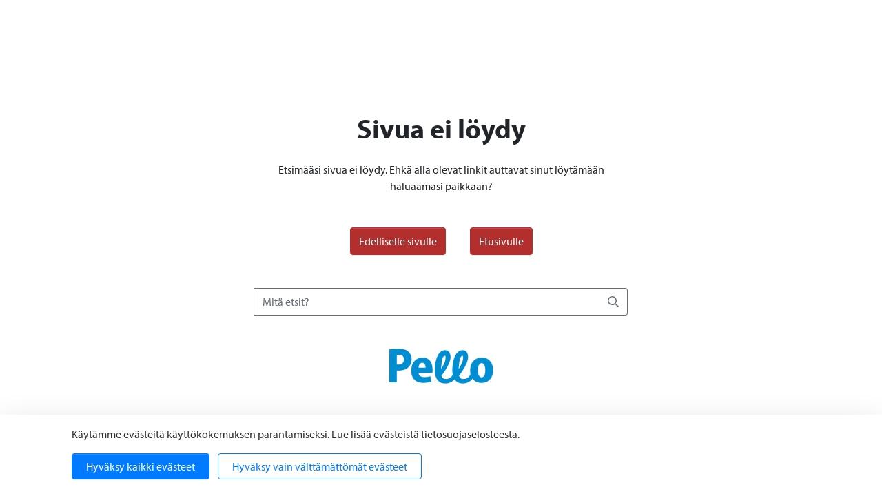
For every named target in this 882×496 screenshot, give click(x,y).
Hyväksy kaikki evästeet (140, 466)
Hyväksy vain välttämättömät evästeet (319, 466)
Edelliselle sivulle (398, 241)
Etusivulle (501, 241)
